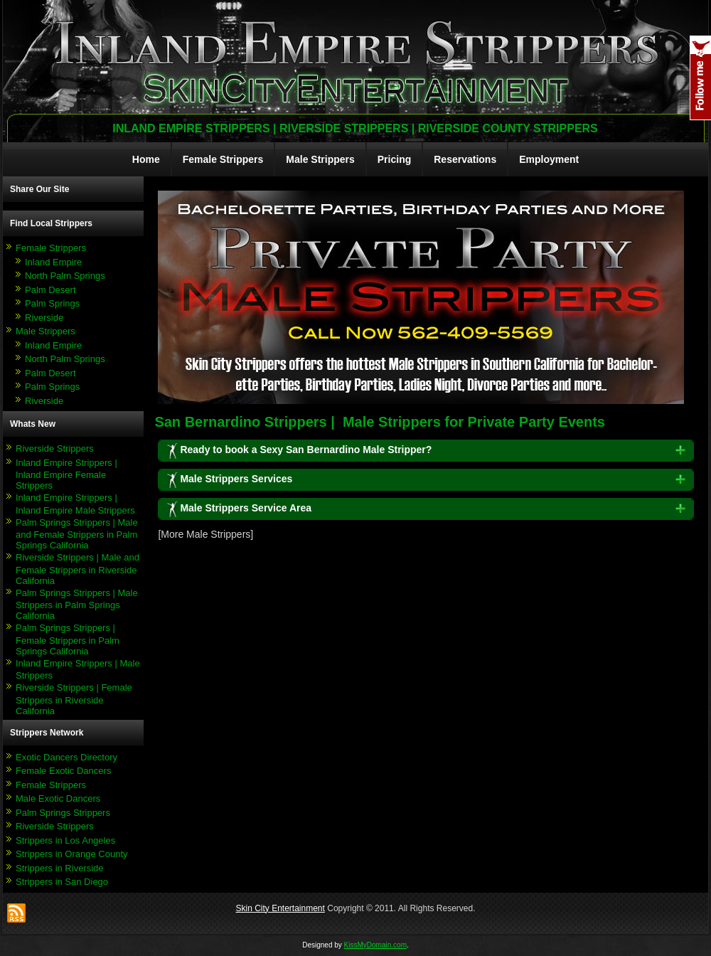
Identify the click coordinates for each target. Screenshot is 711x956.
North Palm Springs (65, 275)
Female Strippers (223, 159)
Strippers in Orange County (72, 854)
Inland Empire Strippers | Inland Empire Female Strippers (66, 474)
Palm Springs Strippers (63, 812)
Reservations (465, 159)
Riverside (44, 317)
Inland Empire (53, 262)
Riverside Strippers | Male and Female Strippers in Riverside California (77, 569)
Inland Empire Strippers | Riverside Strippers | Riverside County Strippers (355, 128)
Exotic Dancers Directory (66, 757)
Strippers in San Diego (62, 881)
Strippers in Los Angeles (65, 840)
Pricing (394, 159)
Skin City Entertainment (279, 908)
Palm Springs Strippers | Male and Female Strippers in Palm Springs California (77, 534)
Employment (549, 159)
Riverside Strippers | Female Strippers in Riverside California (74, 699)
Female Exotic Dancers (63, 770)
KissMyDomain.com (375, 945)
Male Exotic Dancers (58, 798)
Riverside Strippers (55, 448)
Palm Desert (50, 290)
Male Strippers (320, 159)
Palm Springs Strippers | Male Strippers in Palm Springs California (77, 605)
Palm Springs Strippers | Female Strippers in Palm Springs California (67, 639)
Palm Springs (52, 303)
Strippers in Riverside (60, 868)
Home (146, 159)
